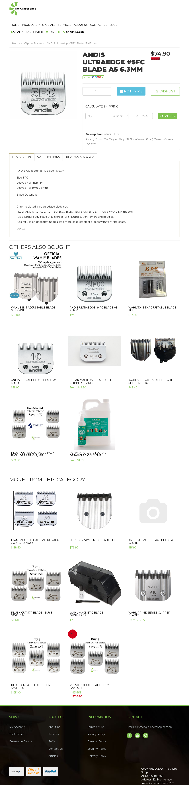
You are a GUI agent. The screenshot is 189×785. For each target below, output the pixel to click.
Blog (158, 9)
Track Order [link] (16, 718)
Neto (168, 774)
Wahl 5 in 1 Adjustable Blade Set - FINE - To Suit (150, 366)
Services (108, 9)
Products (75, 9)
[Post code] (143, 100)
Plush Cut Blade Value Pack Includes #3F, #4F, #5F (32, 438)
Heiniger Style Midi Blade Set (92, 524)
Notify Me (131, 76)
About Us (125, 9)
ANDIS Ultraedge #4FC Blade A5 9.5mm (93, 293)
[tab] (21, 141)
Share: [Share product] (93, 61)
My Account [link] (17, 711)
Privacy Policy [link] (96, 718)
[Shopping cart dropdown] (94, 16)
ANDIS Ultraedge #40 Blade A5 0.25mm (151, 526)
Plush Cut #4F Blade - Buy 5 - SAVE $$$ (91, 671)
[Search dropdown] (103, 16)
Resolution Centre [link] (20, 726)
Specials (92, 9)
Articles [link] (53, 740)
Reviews (80, 141)
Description (21, 141)
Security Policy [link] (96, 733)
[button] (165, 76)
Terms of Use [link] (95, 711)
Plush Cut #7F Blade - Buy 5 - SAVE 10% (32, 598)
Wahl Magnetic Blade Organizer (86, 598)
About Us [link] (54, 711)
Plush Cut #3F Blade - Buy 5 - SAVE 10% (32, 671)
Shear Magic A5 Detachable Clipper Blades (91, 366)
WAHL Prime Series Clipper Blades (149, 598)
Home (59, 9)
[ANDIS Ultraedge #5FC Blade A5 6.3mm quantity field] (97, 76)
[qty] (94, 100)
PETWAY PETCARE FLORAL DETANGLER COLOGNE (88, 438)
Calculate (169, 100)
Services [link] (53, 718)
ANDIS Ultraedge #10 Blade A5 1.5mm (33, 366)
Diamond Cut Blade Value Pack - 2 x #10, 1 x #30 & (35, 526)
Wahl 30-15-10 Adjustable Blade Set (152, 293)
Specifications (48, 141)
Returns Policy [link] (96, 726)
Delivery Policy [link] (96, 740)
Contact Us (142, 9)
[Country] (119, 100)
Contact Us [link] (55, 733)
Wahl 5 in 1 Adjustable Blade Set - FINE (33, 293)
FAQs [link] (51, 726)
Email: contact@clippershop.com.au (149, 711)
